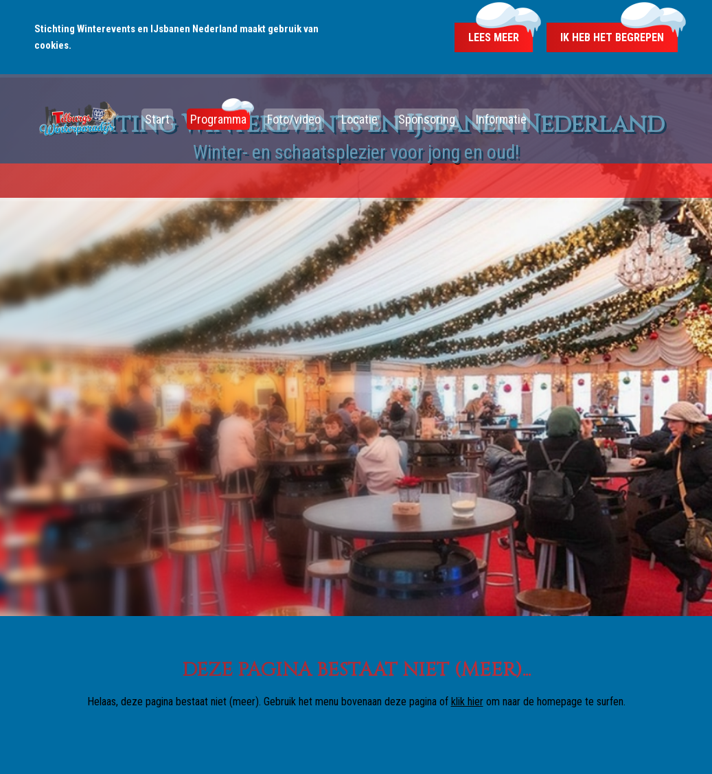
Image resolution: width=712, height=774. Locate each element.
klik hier (467, 701)
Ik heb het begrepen (612, 37)
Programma (218, 119)
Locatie (359, 119)
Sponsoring (426, 119)
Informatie (501, 119)
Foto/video (294, 119)
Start (157, 119)
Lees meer (493, 37)
